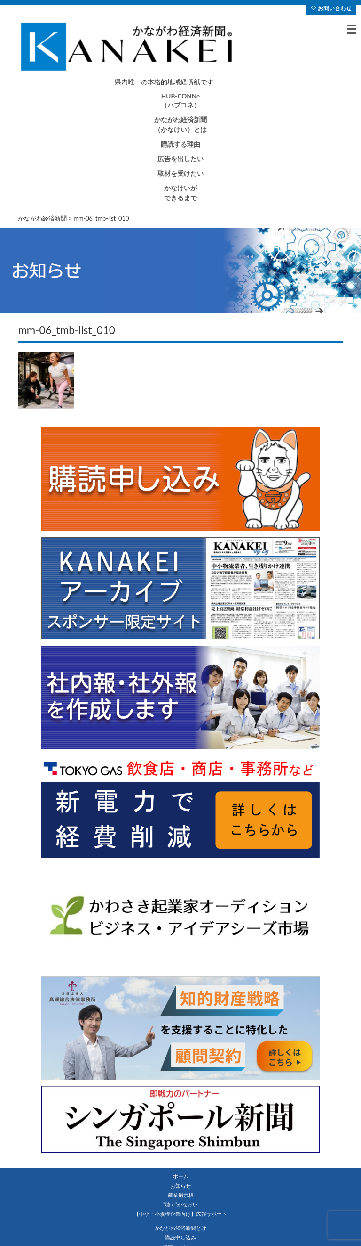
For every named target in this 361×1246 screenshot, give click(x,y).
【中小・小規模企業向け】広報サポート (180, 1214)
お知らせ (180, 1185)
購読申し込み (180, 1237)
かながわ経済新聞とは (180, 1228)
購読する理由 (180, 144)
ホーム (180, 1176)
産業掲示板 (181, 1195)
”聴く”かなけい (180, 1204)
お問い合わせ (331, 8)
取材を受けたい (180, 173)
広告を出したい (180, 159)
